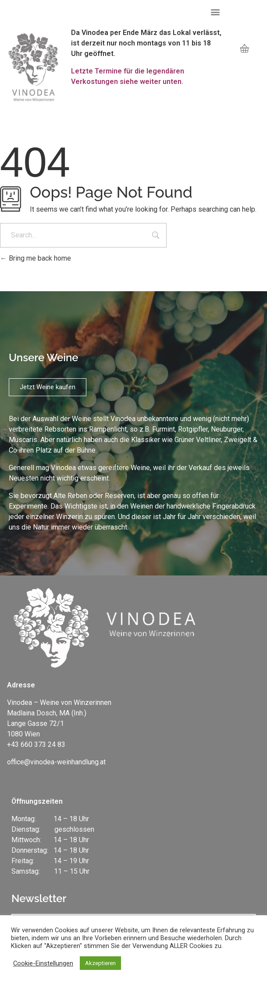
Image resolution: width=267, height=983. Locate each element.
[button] (215, 11)
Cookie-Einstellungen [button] (43, 963)
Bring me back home (35, 258)
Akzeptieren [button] (100, 963)
